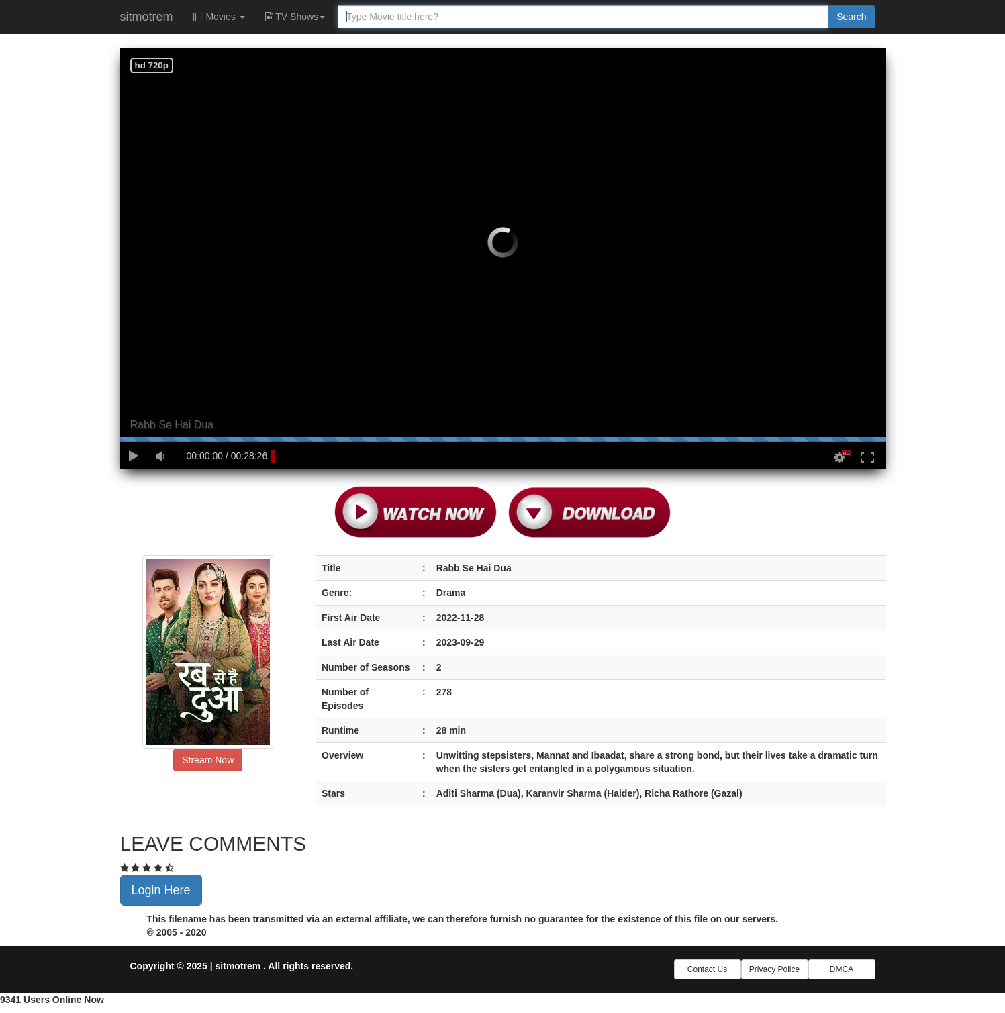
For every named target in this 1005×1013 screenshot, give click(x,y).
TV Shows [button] (295, 16)
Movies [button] (219, 16)
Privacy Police (774, 969)
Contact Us (707, 969)
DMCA (841, 969)
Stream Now (208, 760)
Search (851, 16)
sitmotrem (146, 16)
